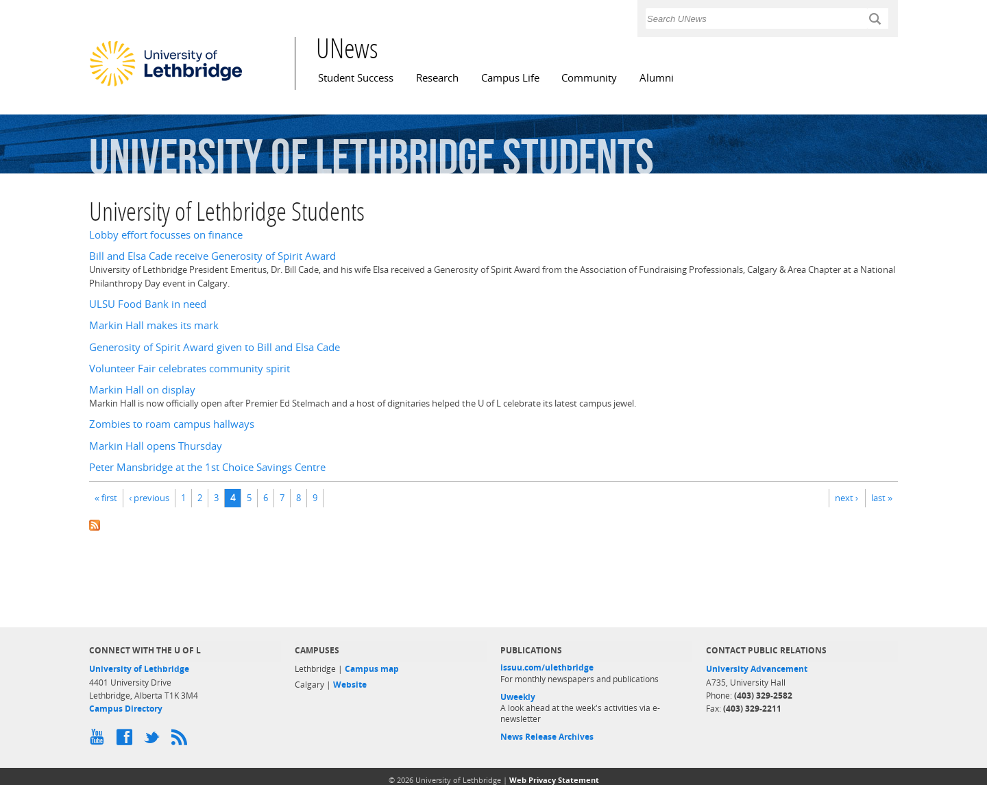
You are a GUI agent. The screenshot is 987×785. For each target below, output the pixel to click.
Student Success (355, 78)
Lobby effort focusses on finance (166, 235)
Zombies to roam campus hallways (171, 424)
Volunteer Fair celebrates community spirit (189, 368)
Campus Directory (125, 708)
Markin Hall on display (142, 390)
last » (881, 498)
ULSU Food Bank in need (147, 304)
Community (589, 78)
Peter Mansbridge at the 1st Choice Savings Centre (207, 467)
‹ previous (149, 498)
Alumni (656, 78)
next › (846, 498)
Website (350, 684)
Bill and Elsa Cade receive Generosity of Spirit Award (212, 256)
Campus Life (510, 78)
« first (106, 498)
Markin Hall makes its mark (154, 325)
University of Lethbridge (139, 669)
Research (437, 78)
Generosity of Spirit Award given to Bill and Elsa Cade (214, 347)
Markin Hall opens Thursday (155, 446)
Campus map (372, 669)
